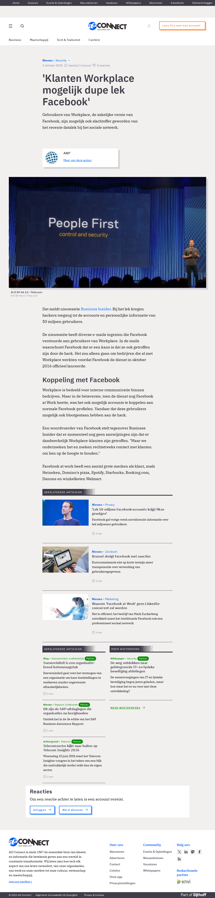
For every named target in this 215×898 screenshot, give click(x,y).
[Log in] (149, 26)
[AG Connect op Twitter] (179, 851)
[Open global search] (22, 26)
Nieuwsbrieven (89, 2)
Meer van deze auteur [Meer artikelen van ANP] (77, 160)
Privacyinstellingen (122, 883)
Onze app (116, 877)
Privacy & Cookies (94, 895)
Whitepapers (133, 2)
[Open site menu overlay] (10, 26)
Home (16, 2)
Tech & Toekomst (68, 40)
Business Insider (96, 309)
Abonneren (156, 2)
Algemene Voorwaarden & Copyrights (56, 895)
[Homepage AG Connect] (107, 26)
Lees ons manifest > (20, 881)
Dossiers (33, 2)
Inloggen (207, 2)
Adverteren (177, 2)
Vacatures (112, 2)
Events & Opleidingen (59, 2)
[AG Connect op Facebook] (199, 851)
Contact (115, 864)
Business (15, 40)
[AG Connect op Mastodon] (192, 851)
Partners (197, 2)
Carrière (94, 40)
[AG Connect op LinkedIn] (186, 851)
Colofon (115, 870)
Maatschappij (39, 40)
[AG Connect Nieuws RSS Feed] (179, 859)
